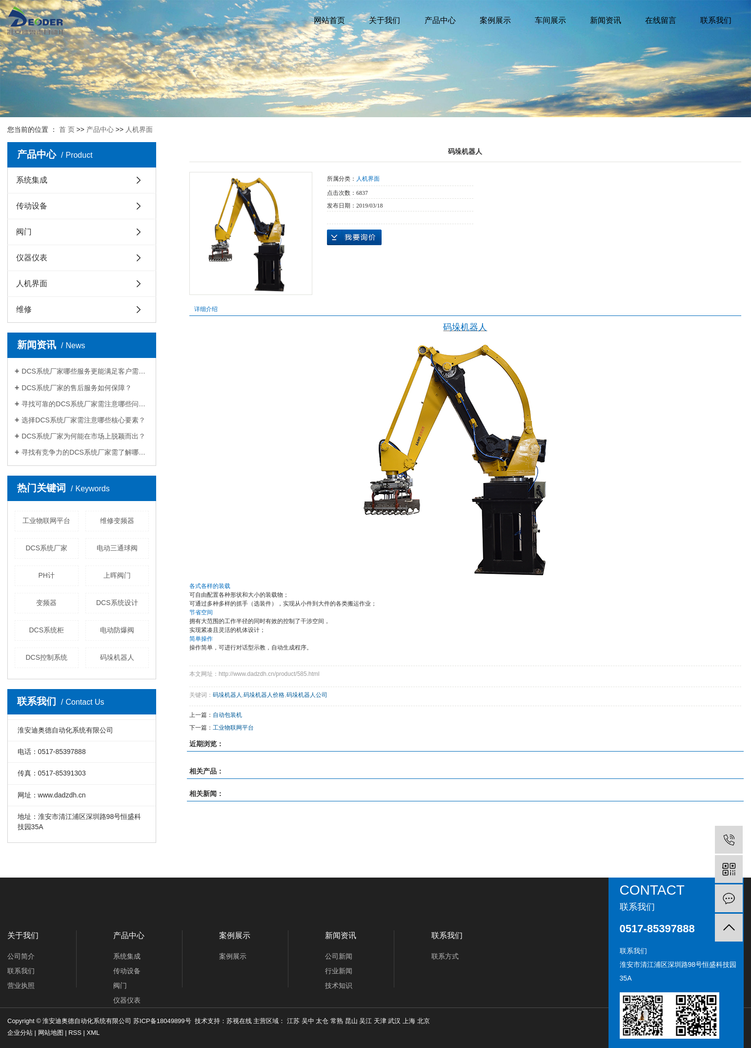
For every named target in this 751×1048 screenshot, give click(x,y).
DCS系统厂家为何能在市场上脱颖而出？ (83, 436)
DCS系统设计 (117, 603)
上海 (409, 1021)
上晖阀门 (117, 575)
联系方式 (445, 956)
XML (93, 1032)
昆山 (351, 1021)
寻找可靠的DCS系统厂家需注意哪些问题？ (85, 404)
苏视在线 (239, 1021)
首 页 (67, 129)
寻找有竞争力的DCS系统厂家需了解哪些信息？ (85, 452)
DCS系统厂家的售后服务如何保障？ (76, 388)
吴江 (365, 1021)
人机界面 (139, 129)
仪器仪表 (31, 257)
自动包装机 (227, 715)
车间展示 (550, 20)
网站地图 (50, 1032)
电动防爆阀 (117, 630)
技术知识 (338, 985)
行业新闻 (338, 971)
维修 (24, 309)
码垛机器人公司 (306, 695)
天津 (380, 1021)
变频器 (46, 603)
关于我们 (384, 20)
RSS (74, 1032)
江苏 (293, 1021)
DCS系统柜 (46, 630)
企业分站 (20, 1032)
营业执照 (21, 985)
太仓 (322, 1021)
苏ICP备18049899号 (162, 1021)
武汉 (394, 1021)
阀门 (24, 232)
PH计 (47, 575)
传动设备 (31, 206)
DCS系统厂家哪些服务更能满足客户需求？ (85, 371)
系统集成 (31, 180)
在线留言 (660, 20)
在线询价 (354, 237)
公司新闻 (338, 956)
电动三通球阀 (117, 548)
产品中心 (440, 20)
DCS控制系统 (46, 657)
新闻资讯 (605, 20)
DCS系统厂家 (46, 548)
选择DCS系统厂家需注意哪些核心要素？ (83, 420)
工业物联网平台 (46, 520)
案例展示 (495, 20)
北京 (423, 1021)
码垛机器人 (117, 657)
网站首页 (329, 20)
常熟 (336, 1021)
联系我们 (715, 20)
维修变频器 (117, 520)
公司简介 (21, 956)
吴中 (308, 1021)
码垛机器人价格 (264, 695)
